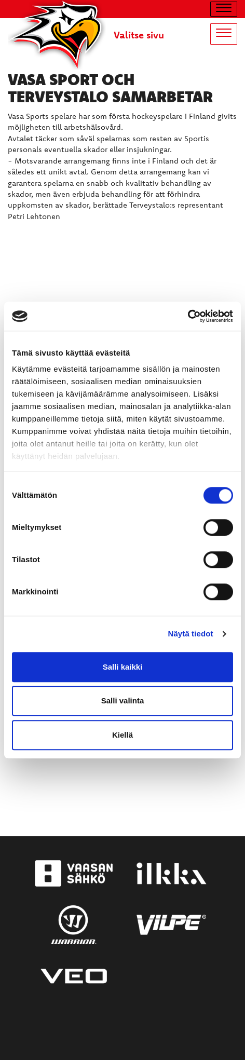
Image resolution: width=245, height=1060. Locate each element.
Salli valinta (122, 700)
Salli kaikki (123, 666)
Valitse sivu (139, 35)
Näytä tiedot (190, 633)
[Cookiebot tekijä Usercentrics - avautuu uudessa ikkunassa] (187, 316)
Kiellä (122, 734)
